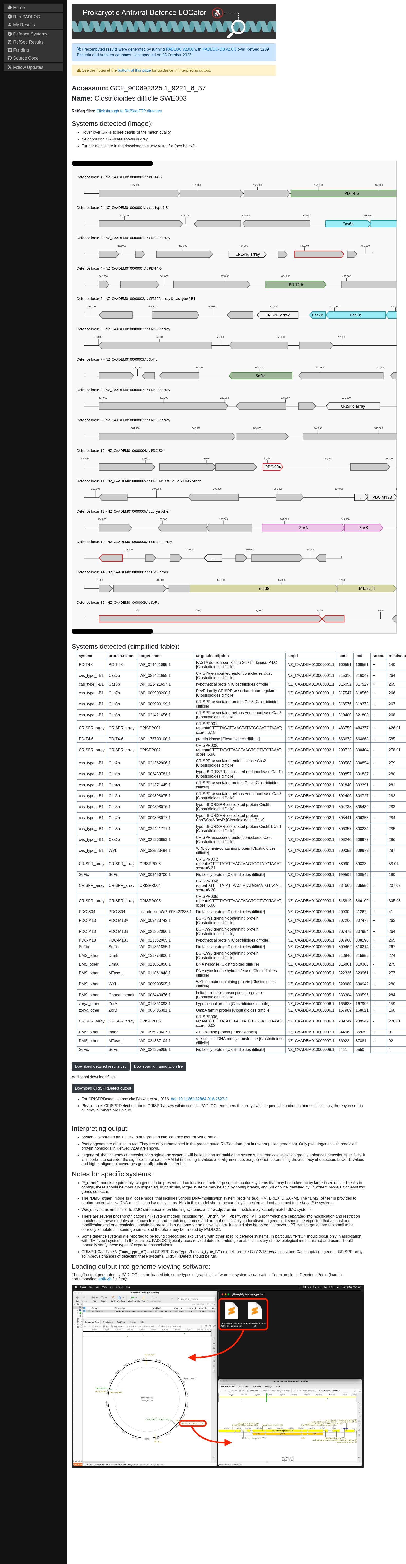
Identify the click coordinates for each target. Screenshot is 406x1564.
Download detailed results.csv (100, 1066)
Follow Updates (25, 67)
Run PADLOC (24, 16)
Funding (18, 50)
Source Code (23, 58)
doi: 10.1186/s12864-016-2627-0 (199, 1099)
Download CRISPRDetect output (103, 1088)
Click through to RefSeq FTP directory (129, 111)
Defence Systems (27, 34)
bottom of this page (134, 70)
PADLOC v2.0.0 (179, 49)
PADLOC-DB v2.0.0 (219, 49)
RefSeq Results (26, 42)
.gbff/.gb (105, 1279)
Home (16, 7)
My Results (21, 24)
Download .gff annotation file (158, 1066)
